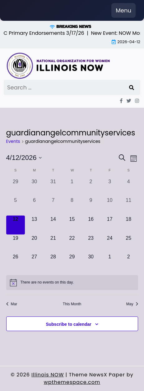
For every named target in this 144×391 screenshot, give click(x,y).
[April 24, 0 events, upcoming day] (109, 243)
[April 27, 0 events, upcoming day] (34, 262)
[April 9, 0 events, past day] (90, 206)
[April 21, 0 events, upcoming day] (53, 243)
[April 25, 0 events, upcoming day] (128, 243)
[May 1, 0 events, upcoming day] (109, 262)
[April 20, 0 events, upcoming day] (34, 243)
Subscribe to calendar (68, 324)
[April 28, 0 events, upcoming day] (53, 262)
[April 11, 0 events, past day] (128, 206)
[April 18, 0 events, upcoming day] (128, 225)
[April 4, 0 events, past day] (128, 187)
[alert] (72, 282)
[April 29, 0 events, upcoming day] (72, 262)
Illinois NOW (47, 374)
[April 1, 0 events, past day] (72, 187)
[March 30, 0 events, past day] (34, 187)
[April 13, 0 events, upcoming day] (34, 225)
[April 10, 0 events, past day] (109, 206)
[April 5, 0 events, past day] (15, 206)
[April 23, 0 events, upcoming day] (90, 243)
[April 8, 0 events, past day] (72, 206)
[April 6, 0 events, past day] (34, 206)
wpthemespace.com (72, 382)
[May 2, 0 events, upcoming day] (128, 262)
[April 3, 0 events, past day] (109, 187)
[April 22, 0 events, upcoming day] (72, 243)
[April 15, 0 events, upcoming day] (72, 225)
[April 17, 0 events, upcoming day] (109, 225)
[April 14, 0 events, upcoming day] (53, 225)
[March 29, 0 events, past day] (15, 187)
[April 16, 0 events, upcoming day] (90, 225)
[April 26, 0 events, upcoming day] (15, 262)
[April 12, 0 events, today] (15, 225)
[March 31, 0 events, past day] (53, 187)
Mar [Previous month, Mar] (11, 304)
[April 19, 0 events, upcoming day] (15, 243)
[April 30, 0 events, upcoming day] (90, 262)
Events (13, 141)
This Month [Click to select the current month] (72, 304)
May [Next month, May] (132, 304)
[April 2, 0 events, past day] (90, 187)
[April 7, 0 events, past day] (53, 206)
